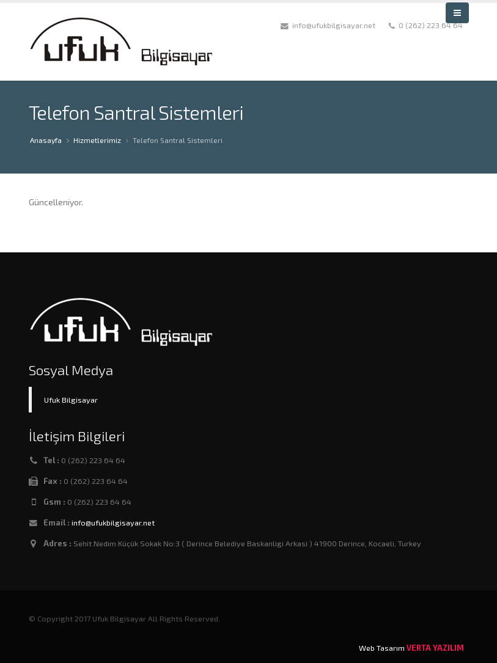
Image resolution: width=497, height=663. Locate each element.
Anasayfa (46, 140)
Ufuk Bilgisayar (71, 400)
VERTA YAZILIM (435, 648)
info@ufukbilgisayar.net (113, 522)
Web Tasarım (382, 648)
